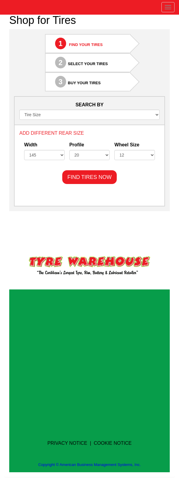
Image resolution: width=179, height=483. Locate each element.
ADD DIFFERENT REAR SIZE (51, 133)
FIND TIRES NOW (89, 177)
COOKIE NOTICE (113, 443)
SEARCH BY (89, 104)
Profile (76, 144)
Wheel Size (126, 144)
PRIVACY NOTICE (67, 443)
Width (30, 144)
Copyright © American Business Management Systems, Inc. (89, 464)
